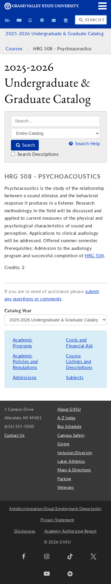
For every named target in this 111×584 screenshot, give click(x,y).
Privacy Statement (57, 519)
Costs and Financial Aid (79, 342)
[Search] (55, 121)
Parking (64, 478)
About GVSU (69, 409)
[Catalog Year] (55, 319)
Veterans (65, 487)
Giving (63, 443)
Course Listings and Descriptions (79, 361)
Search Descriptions (35, 154)
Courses (15, 48)
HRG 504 (94, 255)
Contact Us (14, 435)
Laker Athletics (71, 461)
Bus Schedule (69, 426)
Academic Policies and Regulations (25, 361)
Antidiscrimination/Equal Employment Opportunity (55, 508)
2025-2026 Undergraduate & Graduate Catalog (55, 33)
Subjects (74, 377)
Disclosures (25, 531)
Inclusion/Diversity (75, 452)
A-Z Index (66, 417)
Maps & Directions (74, 469)
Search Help (84, 143)
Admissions (25, 377)
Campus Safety (71, 435)
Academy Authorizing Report (70, 531)
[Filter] (55, 133)
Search (25, 145)
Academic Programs (23, 342)
